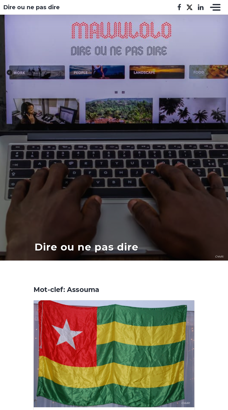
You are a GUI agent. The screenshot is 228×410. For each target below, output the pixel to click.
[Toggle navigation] (214, 7)
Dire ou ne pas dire (31, 7)
